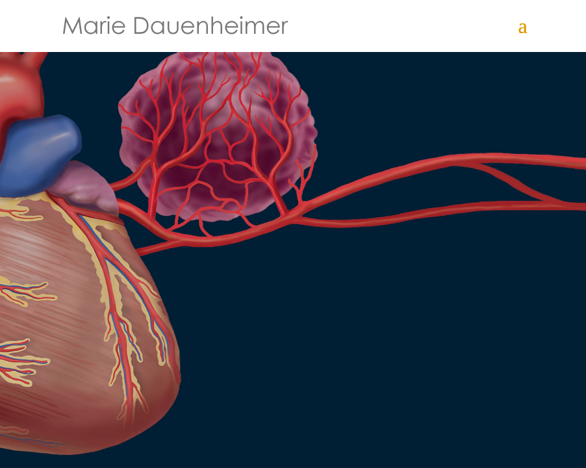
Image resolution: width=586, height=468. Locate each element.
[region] (293, 234)
